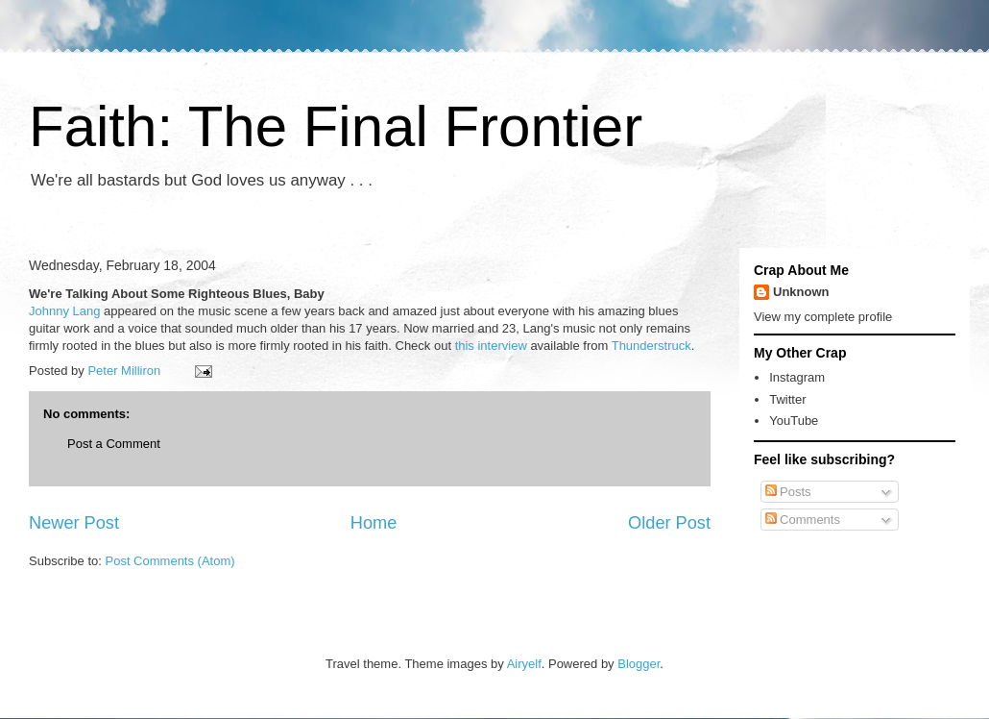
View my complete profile (823, 317)
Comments (802, 519)
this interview (491, 345)
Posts (788, 491)
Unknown (801, 292)
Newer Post (74, 523)
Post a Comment (113, 443)
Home (374, 523)
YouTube (793, 420)
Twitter (787, 399)
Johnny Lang (64, 311)
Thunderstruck (651, 345)
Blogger (638, 664)
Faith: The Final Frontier (335, 126)
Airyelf (524, 664)
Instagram (797, 377)
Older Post (669, 523)
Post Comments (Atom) (170, 561)
